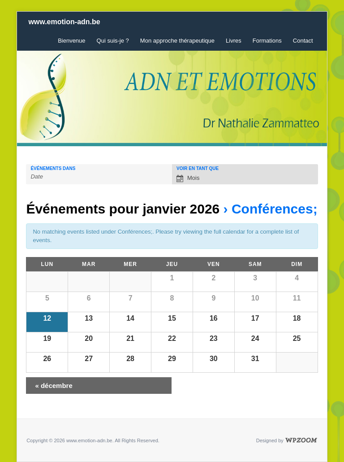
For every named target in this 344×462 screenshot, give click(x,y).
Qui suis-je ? (113, 40)
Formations (267, 40)
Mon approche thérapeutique (177, 40)
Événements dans (52, 168)
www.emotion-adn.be (64, 22)
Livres (233, 40)
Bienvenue (71, 40)
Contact (303, 40)
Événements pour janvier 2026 (122, 208)
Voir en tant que (197, 168)
